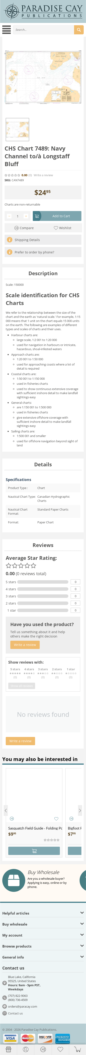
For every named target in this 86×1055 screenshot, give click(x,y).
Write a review (43, 175)
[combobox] (48, 29)
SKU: (8, 180)
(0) (30, 175)
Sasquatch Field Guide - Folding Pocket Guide (35, 828)
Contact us (15, 1013)
